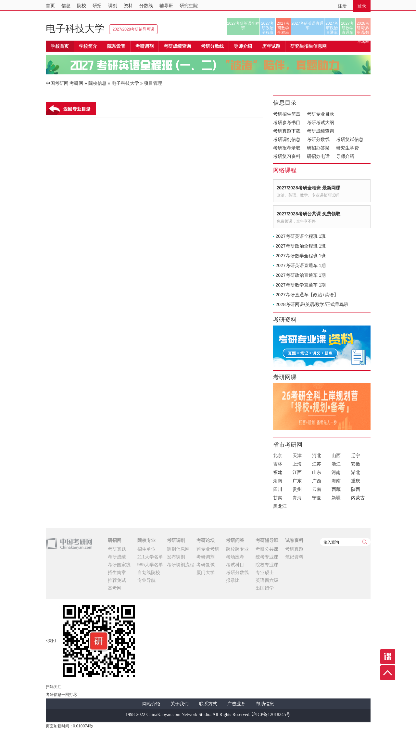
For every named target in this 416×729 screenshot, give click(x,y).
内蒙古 (358, 497)
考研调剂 (144, 46)
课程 (387, 656)
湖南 (277, 480)
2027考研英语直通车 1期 (301, 265)
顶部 (387, 672)
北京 (277, 455)
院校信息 (97, 83)
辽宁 (355, 455)
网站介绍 (151, 703)
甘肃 (277, 497)
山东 (316, 472)
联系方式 (208, 703)
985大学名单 (150, 564)
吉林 (277, 464)
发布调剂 (176, 556)
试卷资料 (294, 540)
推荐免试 (117, 580)
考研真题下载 (286, 131)
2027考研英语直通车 (307, 25)
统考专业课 (267, 556)
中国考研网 (69, 544)
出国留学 (265, 588)
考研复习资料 (286, 156)
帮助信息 (265, 703)
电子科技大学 (75, 28)
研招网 (114, 540)
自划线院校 (148, 572)
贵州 (297, 489)
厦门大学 (205, 572)
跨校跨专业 (237, 549)
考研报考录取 (286, 147)
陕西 (355, 489)
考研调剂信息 (286, 139)
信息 (65, 5)
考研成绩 (117, 556)
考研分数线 (318, 139)
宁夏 (316, 497)
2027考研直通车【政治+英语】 (307, 294)
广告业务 (236, 703)
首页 (50, 5)
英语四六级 (267, 580)
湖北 (355, 472)
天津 (297, 455)
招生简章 (117, 572)
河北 (316, 455)
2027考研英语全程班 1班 (301, 236)
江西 (297, 472)
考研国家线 (119, 564)
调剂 (112, 5)
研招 (97, 5)
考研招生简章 (286, 114)
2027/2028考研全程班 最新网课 (308, 187)
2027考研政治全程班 (267, 28)
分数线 (146, 5)
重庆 (355, 480)
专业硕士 (265, 572)
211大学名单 (150, 556)
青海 (297, 497)
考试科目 (235, 564)
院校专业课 (267, 564)
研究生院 (189, 5)
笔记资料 (294, 556)
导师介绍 (243, 46)
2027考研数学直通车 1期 (301, 285)
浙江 (336, 464)
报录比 (233, 580)
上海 (297, 464)
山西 (336, 455)
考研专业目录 (320, 114)
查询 (364, 542)
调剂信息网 (178, 549)
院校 (81, 5)
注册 (342, 5)
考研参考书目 (286, 122)
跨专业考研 (207, 549)
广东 (297, 480)
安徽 (355, 464)
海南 (336, 480)
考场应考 (235, 556)
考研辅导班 (267, 540)
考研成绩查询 (320, 131)
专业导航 (146, 580)
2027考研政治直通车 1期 (301, 275)
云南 (316, 489)
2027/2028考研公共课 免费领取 (308, 213)
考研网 (76, 83)
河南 (336, 472)
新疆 (336, 497)
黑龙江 (280, 506)
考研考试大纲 (320, 122)
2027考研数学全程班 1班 (301, 255)
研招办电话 (318, 156)
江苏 (316, 464)
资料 (128, 5)
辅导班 (166, 5)
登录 (361, 5)
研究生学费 (347, 147)
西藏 (336, 489)
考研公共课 (267, 549)
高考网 (114, 588)
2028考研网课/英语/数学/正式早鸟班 (363, 28)
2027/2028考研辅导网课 (134, 29)
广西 (316, 480)
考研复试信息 (349, 139)
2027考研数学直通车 (347, 28)
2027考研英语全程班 (243, 25)
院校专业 (146, 540)
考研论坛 (205, 540)
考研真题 (117, 549)
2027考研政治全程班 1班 (301, 246)
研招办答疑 (318, 147)
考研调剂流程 (180, 564)
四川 (277, 489)
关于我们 (179, 703)
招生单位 (146, 549)
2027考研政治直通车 (331, 28)
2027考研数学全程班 (283, 28)
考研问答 (235, 540)
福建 (277, 472)
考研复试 (205, 564)
